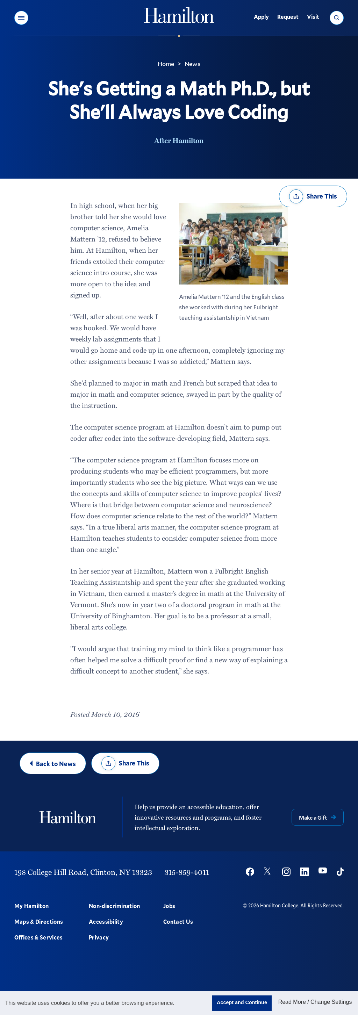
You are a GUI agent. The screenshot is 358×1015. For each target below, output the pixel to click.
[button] (21, 18)
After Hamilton (178, 140)
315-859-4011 (186, 871)
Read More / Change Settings (315, 1002)
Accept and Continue (242, 1002)
